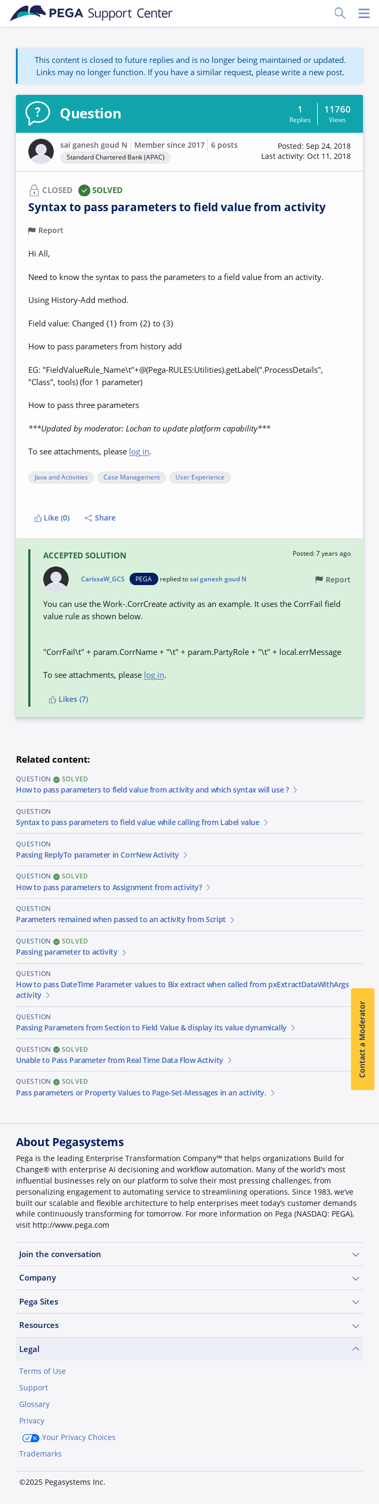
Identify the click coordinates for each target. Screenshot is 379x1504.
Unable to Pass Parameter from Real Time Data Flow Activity (124, 1060)
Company (189, 1277)
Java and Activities (61, 477)
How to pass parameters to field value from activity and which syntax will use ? (157, 790)
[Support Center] (91, 13)
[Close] (364, 1465)
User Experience (199, 477)
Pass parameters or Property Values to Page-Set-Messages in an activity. (146, 1093)
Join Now (283, 1478)
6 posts (224, 145)
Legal (189, 1349)
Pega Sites (189, 1301)
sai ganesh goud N (93, 145)
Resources (189, 1325)
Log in (339, 1478)
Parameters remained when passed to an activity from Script (126, 919)
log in (139, 451)
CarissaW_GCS (103, 579)
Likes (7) (68, 699)
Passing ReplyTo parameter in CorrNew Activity (102, 855)
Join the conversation (189, 1254)
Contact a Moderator (362, 1039)
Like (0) (52, 518)
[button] (306, 151)
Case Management (131, 477)
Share (100, 518)
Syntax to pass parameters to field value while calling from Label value (142, 822)
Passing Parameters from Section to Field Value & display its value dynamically (156, 1028)
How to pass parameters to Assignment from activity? (114, 887)
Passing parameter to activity (71, 952)
